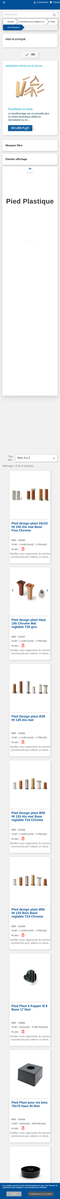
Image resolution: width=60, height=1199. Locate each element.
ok (30, 55)
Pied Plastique (16, 39)
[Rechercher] (30, 14)
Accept (14, 1194)
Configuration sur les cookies (40, 1194)
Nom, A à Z (36, 431)
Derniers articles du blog (24, 65)
